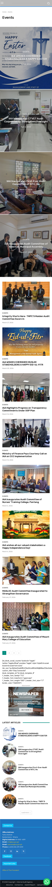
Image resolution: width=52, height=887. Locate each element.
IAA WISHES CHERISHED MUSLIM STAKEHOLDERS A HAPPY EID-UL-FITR (22, 363)
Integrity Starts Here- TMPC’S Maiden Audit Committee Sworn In (26, 317)
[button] (46, 881)
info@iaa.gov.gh (13, 842)
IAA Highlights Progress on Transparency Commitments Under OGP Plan (24, 409)
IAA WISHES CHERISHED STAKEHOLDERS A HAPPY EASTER (32, 735)
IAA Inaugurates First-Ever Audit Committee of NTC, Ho (32, 768)
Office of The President (10, 870)
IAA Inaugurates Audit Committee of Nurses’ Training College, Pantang (22, 500)
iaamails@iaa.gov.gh (14, 844)
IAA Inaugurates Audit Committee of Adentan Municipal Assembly (33, 785)
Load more (26, 813)
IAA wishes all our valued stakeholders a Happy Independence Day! (23, 546)
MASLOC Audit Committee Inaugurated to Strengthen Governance (24, 592)
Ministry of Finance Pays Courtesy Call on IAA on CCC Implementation (24, 455)
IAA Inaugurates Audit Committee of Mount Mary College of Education (25, 638)
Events (26, 52)
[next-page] (19, 653)
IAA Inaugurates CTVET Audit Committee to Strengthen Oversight (31, 751)
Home (4, 12)
